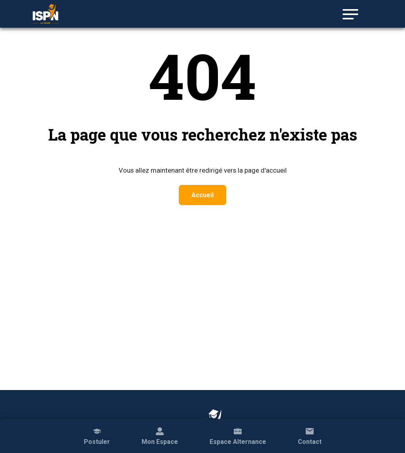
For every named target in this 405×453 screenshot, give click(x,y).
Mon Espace (160, 435)
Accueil (202, 195)
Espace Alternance (238, 435)
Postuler (97, 435)
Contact (310, 435)
